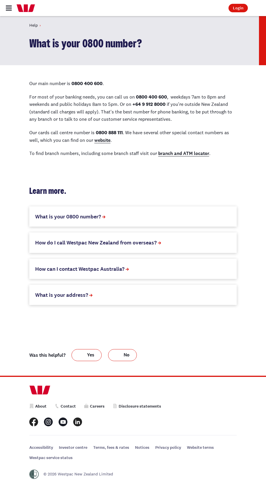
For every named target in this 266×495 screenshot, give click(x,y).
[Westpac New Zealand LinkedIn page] (77, 422)
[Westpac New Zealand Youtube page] (63, 422)
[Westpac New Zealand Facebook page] (33, 422)
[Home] (25, 8)
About (38, 406)
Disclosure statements (137, 406)
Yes (90, 355)
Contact (65, 406)
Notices (142, 447)
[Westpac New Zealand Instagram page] (48, 422)
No (126, 355)
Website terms (200, 447)
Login (238, 8)
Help (33, 25)
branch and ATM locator (183, 153)
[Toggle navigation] (9, 8)
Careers (94, 406)
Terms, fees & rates (111, 447)
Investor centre (73, 447)
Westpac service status (51, 457)
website (102, 140)
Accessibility (41, 447)
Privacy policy (168, 447)
